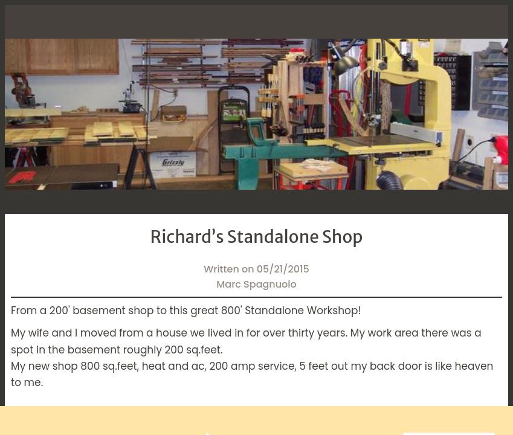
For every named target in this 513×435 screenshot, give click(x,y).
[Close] (22, 21)
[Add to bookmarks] (377, 420)
